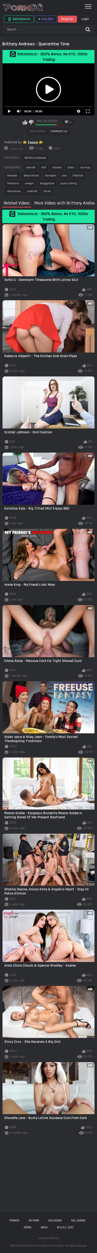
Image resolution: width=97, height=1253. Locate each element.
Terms (27, 1227)
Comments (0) (58, 131)
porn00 (14, 1220)
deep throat (31, 175)
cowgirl (29, 183)
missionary (14, 191)
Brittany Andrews (35, 158)
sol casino (78, 1220)
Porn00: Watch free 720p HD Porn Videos (40, 1245)
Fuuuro (33, 142)
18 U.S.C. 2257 (65, 1227)
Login (85, 19)
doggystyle (47, 183)
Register (67, 19)
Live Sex (45, 19)
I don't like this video (31, 122)
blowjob (12, 175)
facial (47, 191)
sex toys (85, 167)
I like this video (25, 122)
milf (43, 167)
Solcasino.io (18, 19)
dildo (70, 167)
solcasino (55, 1220)
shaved (57, 167)
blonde (30, 167)
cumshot (32, 191)
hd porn (34, 1220)
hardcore (13, 183)
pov (64, 175)
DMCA (44, 1227)
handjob (50, 175)
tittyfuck (78, 175)
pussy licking (68, 183)
